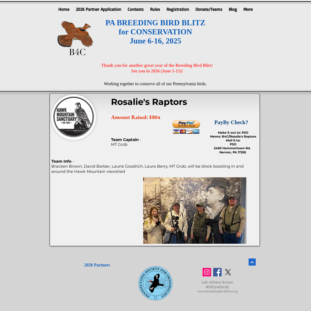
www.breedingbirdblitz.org (217, 291)
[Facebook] (217, 272)
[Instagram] (207, 272)
